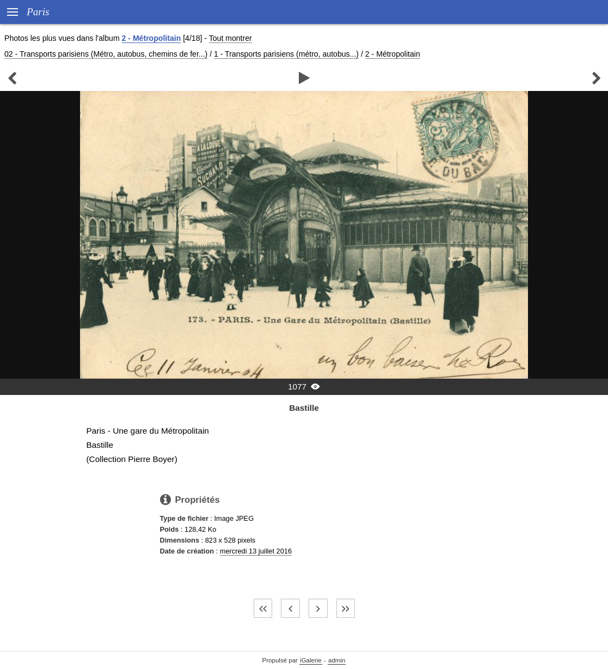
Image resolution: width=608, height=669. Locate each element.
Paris (38, 11)
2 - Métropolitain (151, 38)
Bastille (304, 407)
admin (336, 660)
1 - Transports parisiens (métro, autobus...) (286, 54)
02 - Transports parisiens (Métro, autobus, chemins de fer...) (105, 54)
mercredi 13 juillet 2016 (256, 551)
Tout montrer (230, 38)
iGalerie (311, 660)
